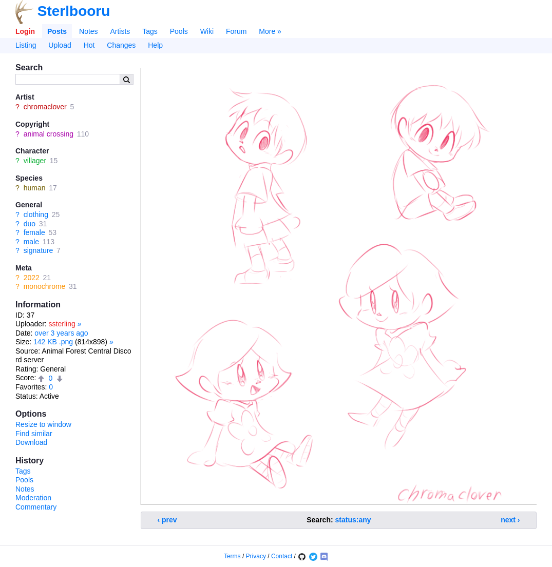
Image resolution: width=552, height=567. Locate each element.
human (35, 188)
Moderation (33, 498)
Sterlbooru (73, 11)
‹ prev (167, 520)
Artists (120, 31)
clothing (36, 214)
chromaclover (45, 107)
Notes (88, 31)
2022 (32, 277)
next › (510, 520)
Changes (121, 45)
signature (38, 250)
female (34, 232)
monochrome (45, 286)
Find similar (33, 433)
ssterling (62, 324)
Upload (59, 45)
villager (35, 161)
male (31, 242)
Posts (57, 31)
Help (155, 45)
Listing (25, 45)
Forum (236, 31)
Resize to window (43, 424)
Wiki (207, 31)
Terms (232, 556)
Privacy (256, 556)
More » (270, 31)
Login (25, 31)
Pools (179, 31)
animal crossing (48, 134)
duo (29, 224)
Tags (150, 31)
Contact (281, 556)
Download (31, 442)
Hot (89, 45)
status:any (353, 520)
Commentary (35, 507)
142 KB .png (53, 342)
